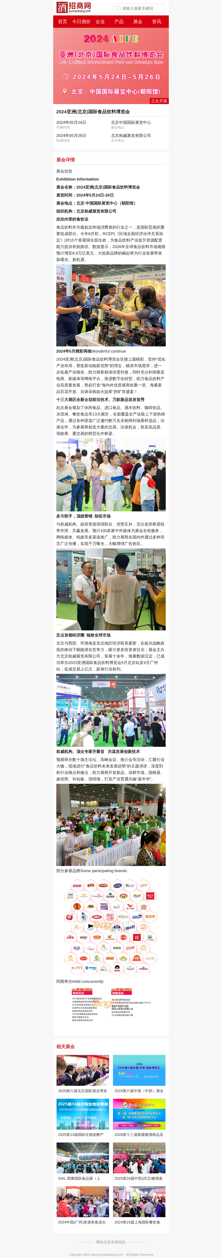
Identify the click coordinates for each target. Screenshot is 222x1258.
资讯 (156, 21)
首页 (62, 21)
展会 (137, 21)
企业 (100, 21)
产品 (119, 21)
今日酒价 (81, 21)
